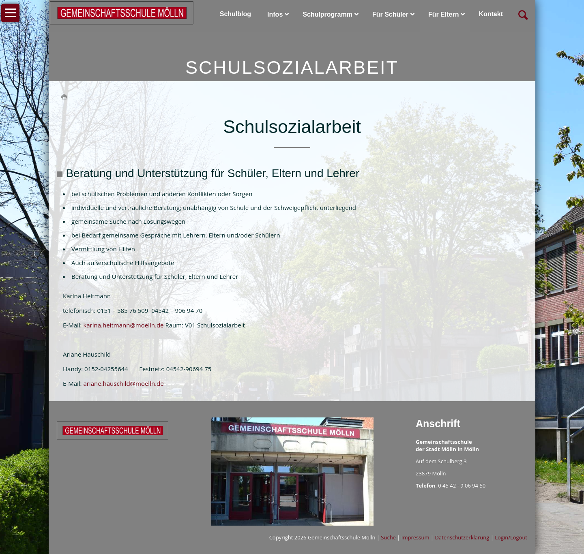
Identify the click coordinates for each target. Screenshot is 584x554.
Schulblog (235, 14)
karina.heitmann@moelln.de (123, 325)
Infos (275, 14)
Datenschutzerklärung (462, 537)
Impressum (415, 537)
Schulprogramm (327, 14)
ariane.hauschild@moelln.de (123, 383)
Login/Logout (511, 537)
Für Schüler (390, 14)
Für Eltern (443, 14)
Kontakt (491, 14)
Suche (388, 537)
